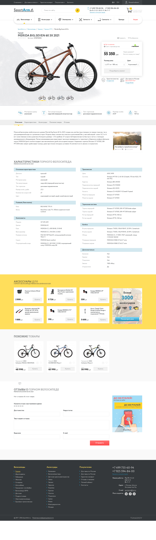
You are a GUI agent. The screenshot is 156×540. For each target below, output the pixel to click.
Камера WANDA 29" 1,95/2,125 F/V (97, 296)
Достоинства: (19, 415)
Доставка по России (88, 480)
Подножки (52, 502)
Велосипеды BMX (21, 497)
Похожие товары (66, 124)
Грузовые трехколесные (23, 508)
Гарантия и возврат (46, 2)
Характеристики (34, 124)
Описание (20, 124)
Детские (18, 499)
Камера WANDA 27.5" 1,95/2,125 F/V (64, 316)
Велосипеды (24, 19)
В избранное (133, 38)
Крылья (51, 496)
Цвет (129, 61)
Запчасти (85, 19)
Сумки (50, 505)
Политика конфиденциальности (46, 524)
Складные (18, 488)
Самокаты (104, 19)
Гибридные (19, 483)
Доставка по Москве (88, 477)
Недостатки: (68, 415)
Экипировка (65, 19)
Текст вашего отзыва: (22, 424)
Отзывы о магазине (87, 485)
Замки (50, 485)
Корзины (51, 494)
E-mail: (65, 438)
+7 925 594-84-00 (112, 8)
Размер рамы (108, 61)
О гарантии (110, 81)
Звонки (50, 488)
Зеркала (51, 491)
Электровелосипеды (22, 505)
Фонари (51, 513)
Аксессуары (45, 19)
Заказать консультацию (97, 12)
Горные (17, 477)
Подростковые (20, 502)
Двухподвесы (20, 480)
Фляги (50, 507)
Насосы (51, 499)
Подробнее (129, 83)
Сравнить (121, 38)
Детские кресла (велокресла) (58, 483)
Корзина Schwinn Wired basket (32, 296)
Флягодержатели (54, 510)
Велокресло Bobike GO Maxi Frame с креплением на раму (66, 296)
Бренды (121, 19)
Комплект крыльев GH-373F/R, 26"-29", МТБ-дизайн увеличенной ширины (32, 316)
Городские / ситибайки (23, 494)
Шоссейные (19, 491)
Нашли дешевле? (128, 52)
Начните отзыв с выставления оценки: (28, 409)
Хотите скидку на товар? (131, 54)
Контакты (70, 2)
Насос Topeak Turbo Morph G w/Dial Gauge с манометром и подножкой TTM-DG (98, 316)
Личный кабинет (132, 2)
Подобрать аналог (117, 71)
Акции (135, 19)
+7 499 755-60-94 (96, 8)
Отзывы (80, 124)
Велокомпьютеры (54, 480)
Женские (18, 485)
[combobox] (115, 64)
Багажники (51, 477)
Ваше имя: (17, 438)
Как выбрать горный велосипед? (122, 150)
